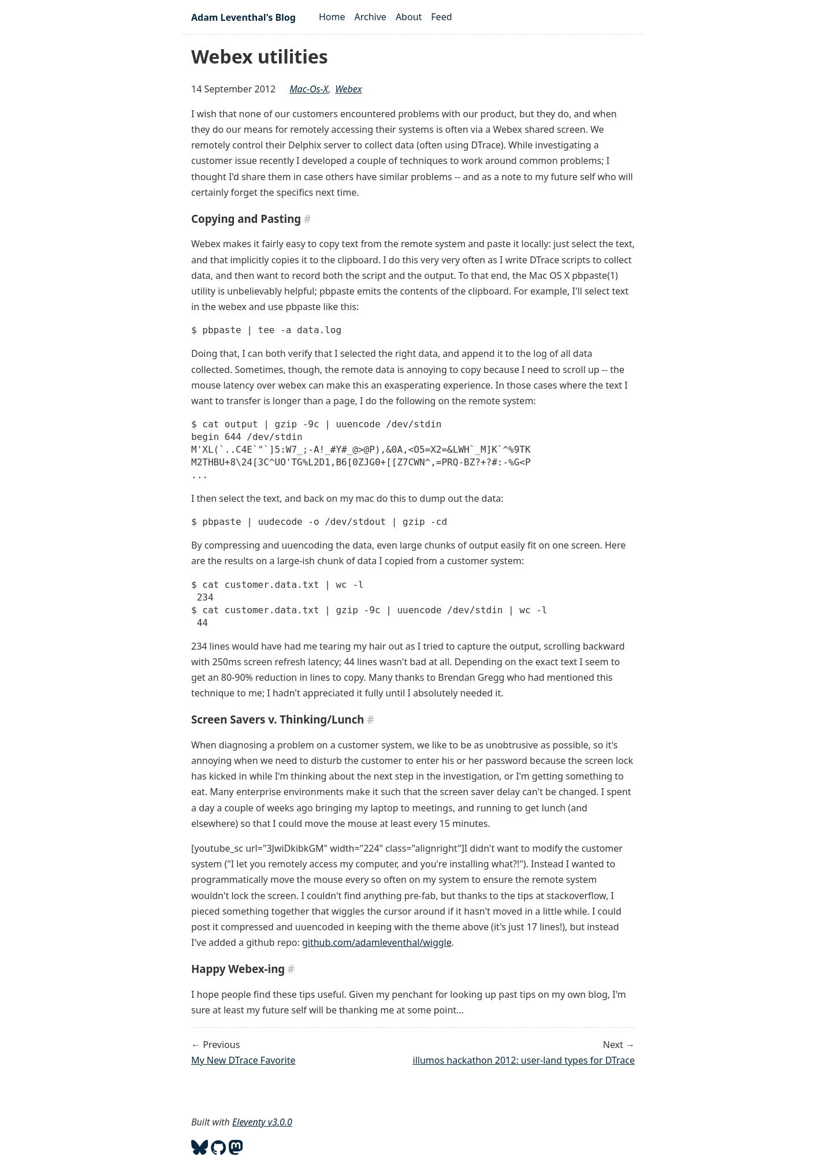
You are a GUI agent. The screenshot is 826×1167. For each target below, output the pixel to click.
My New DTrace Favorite (243, 1060)
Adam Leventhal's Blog (243, 17)
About (409, 16)
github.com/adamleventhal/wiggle (377, 942)
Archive (370, 16)
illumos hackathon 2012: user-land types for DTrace (524, 1060)
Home (332, 16)
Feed (441, 16)
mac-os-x (308, 89)
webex (348, 89)
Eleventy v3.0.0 (262, 1122)
